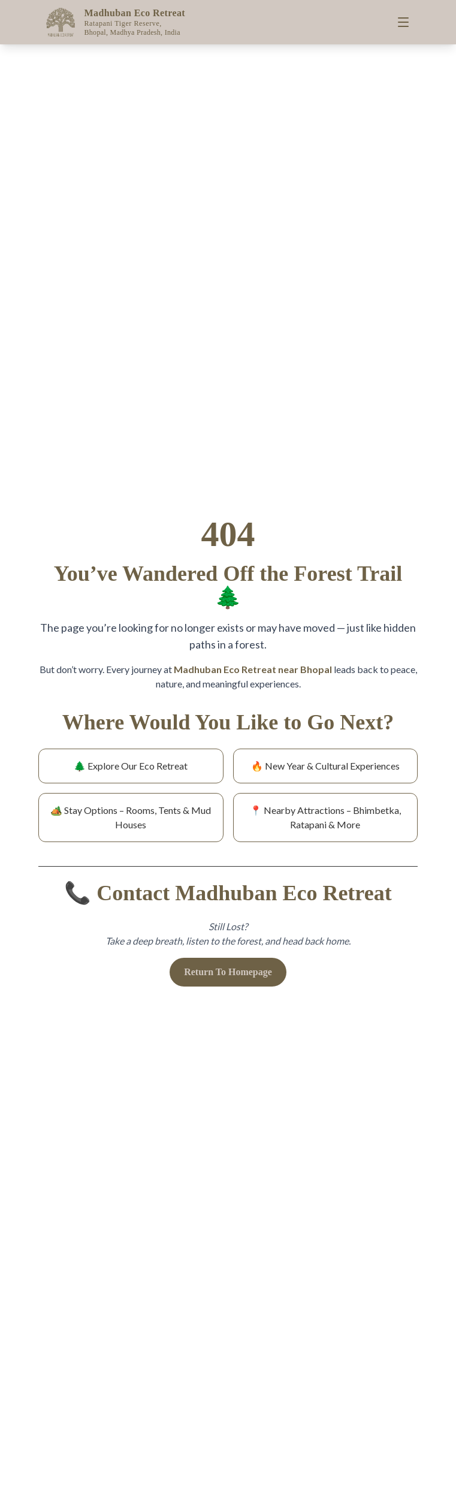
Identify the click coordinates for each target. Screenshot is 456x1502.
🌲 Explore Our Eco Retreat (131, 765)
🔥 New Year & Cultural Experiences (325, 765)
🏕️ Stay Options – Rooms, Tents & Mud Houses (130, 817)
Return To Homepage (228, 972)
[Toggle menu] (403, 22)
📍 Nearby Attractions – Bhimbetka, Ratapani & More (325, 817)
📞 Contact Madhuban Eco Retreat (227, 893)
